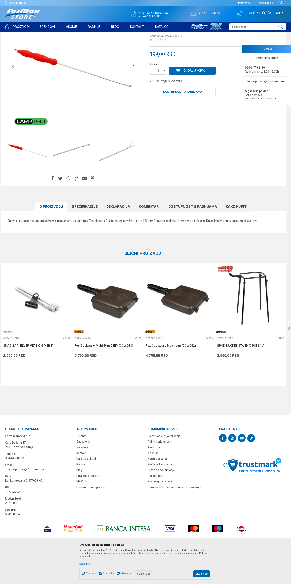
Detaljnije (85, 563)
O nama (81, 467)
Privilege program (87, 507)
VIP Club (81, 513)
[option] (28, 181)
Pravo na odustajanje (161, 501)
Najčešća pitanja (86, 490)
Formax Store (12, 34)
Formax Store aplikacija (91, 518)
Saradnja (82, 478)
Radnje (80, 496)
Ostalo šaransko (85, 34)
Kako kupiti (154, 478)
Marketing (126, 573)
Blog (79, 501)
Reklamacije (155, 507)
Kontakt (81, 484)
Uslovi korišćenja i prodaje (164, 467)
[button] (257, 26)
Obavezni (91, 573)
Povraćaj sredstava (160, 513)
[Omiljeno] (281, 3)
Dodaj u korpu (195, 102)
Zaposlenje (83, 473)
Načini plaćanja (157, 490)
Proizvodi (28, 34)
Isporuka (153, 484)
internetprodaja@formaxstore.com (267, 81)
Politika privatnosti (159, 473)
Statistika (108, 573)
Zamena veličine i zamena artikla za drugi (174, 518)
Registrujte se (265, 2)
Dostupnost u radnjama (182, 123)
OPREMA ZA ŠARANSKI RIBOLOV (54, 34)
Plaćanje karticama (160, 496)
